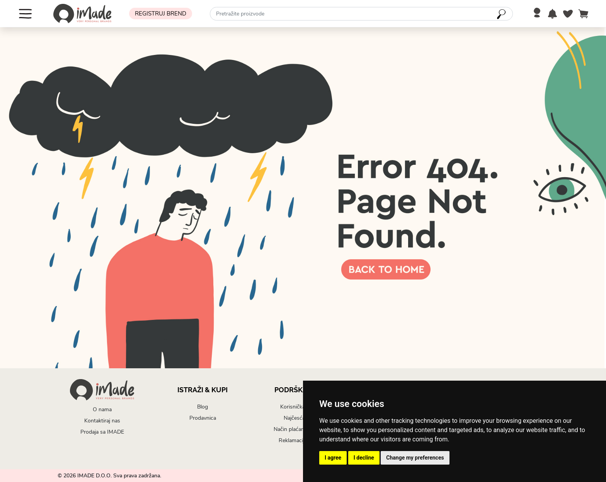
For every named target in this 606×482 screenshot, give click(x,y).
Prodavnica (202, 418)
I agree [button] (333, 458)
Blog (202, 406)
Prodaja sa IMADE (102, 432)
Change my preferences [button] (415, 458)
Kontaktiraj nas (102, 420)
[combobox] (361, 14)
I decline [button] (364, 458)
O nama (102, 409)
